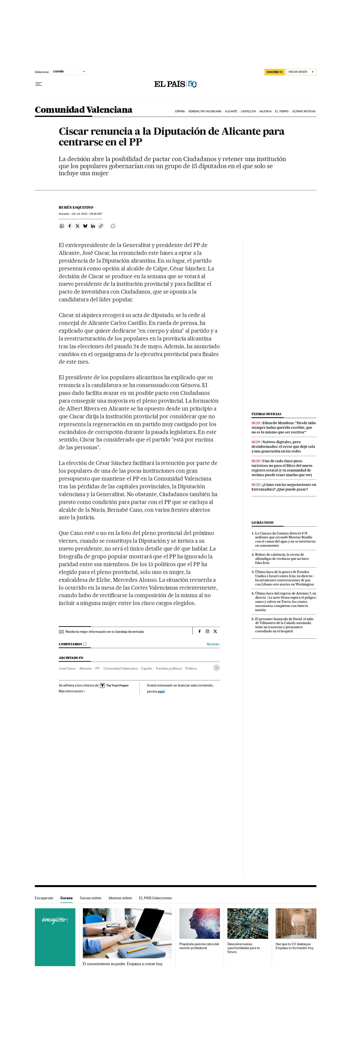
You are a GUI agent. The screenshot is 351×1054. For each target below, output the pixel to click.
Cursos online (90, 898)
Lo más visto (262, 522)
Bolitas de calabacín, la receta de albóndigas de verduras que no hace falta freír (282, 559)
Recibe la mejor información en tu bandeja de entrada (105, 632)
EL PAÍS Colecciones (155, 898)
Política (190, 668)
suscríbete (275, 72)
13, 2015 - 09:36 (86, 213)
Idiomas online (120, 898)
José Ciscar (67, 668)
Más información (72, 691)
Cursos (66, 898)
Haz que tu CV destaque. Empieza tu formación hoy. (295, 946)
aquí (161, 691)
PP (97, 668)
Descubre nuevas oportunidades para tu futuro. (243, 948)
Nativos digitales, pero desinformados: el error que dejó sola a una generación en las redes (283, 446)
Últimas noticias (304, 111)
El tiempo (282, 111)
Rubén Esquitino (76, 207)
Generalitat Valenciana (205, 111)
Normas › (213, 644)
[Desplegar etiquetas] (216, 668)
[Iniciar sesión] (301, 72)
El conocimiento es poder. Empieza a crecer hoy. (123, 964)
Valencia (265, 111)
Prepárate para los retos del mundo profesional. (199, 946)
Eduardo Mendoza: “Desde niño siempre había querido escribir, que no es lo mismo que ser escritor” (284, 427)
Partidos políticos (169, 668)
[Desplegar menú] (39, 84)
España (180, 111)
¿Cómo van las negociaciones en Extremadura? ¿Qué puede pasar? (284, 486)
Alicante (231, 111)
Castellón (248, 111)
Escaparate (44, 898)
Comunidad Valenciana (84, 110)
